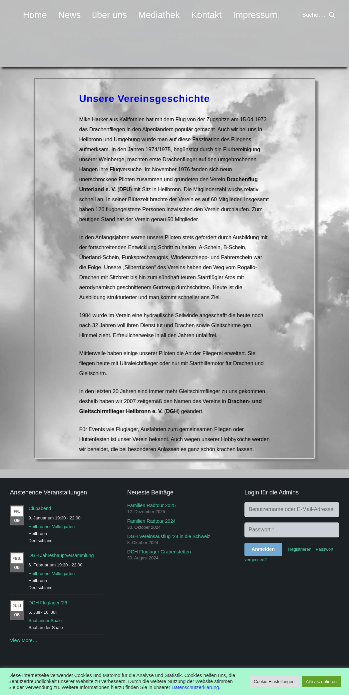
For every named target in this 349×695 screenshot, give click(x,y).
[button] (332, 15)
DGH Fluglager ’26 (48, 602)
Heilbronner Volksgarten (52, 526)
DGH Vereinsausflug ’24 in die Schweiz (168, 536)
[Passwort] (291, 529)
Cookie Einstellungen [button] (274, 681)
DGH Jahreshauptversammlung (61, 555)
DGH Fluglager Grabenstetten (159, 551)
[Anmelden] (263, 549)
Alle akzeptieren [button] (321, 681)
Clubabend (40, 508)
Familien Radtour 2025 (151, 505)
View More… (23, 640)
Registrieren (299, 549)
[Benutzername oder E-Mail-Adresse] (291, 509)
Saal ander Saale (45, 620)
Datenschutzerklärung (195, 687)
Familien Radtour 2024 (151, 521)
